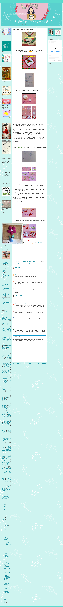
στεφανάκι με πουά (5, 285)
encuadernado (4, 386)
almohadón (4, 319)
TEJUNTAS (9, 489)
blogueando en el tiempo (6, 338)
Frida (6, 397)
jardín (9, 414)
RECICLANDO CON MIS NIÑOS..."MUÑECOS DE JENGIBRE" (7, 544)
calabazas (9, 345)
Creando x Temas (5, 367)
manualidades (5, 425)
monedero (4, 431)
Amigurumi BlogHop (5, 321)
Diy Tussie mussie (5, 263)
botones (4, 344)
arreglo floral (6, 331)
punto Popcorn (8, 457)
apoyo (4, 328)
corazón (7, 358)
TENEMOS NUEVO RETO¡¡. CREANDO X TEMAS (6, 280)
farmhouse (8, 390)
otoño (8, 440)
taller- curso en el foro (6, 484)
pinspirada (9, 448)
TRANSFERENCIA (5, 496)
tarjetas (3, 486)
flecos (8, 395)
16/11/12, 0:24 (22, 311)
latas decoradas (6, 418)
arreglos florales (5, 332)
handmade (4, 404)
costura (5, 362)
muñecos (9, 433)
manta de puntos (6, 424)
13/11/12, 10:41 (20, 295)
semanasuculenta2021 (5, 481)
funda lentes (7, 398)
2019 (4, 514)
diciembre (6, 525)
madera (3, 423)
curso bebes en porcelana (6, 373)
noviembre (6, 527)
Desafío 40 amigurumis (6, 382)
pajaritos (3, 441)
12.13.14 (6, 312)
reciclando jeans (5, 463)
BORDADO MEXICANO (6, 342)
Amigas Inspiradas (20, 263)
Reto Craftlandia (6, 470)
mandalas (9, 423)
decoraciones (4, 378)
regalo (3, 465)
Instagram (3, 414)
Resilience (4, 271)
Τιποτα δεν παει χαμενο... (5, 285)
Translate (3, 166)
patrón (3, 447)
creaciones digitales (7, 365)
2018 (4, 516)
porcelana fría (8, 454)
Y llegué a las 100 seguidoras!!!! (7, 584)
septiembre (6, 599)
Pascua (9, 443)
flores (3, 396)
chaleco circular (5, 354)
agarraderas (4, 315)
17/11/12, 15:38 (19, 317)
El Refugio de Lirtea (6, 278)
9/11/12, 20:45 (21, 267)
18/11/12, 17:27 (19, 328)
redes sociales (5, 464)
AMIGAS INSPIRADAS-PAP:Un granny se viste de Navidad (7, 577)
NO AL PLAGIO (8, 437)
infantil (9, 411)
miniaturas (5, 429)
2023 (4, 507)
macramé (6, 422)
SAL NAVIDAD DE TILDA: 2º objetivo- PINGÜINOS (7, 555)
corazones (4, 359)
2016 (4, 519)
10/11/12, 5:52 (34, 280)
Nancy (16, 295)
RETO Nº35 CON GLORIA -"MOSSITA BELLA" (7, 530)
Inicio (30, 363)
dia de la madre (5, 383)
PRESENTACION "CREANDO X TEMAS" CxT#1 (5, 305)
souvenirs (9, 482)
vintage (8, 497)
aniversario (9, 327)
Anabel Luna (17, 311)
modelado (9, 430)
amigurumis (5, 323)
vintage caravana (4, 498)
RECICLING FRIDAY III (6, 582)
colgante (4, 356)
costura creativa (5, 363)
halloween (6, 403)
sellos (6, 480)
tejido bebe (4, 488)
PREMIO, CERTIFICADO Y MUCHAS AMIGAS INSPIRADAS (7, 564)
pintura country (6, 449)
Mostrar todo (9, 308)
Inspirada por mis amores (5, 303)
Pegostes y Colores (6, 298)
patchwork (6, 444)
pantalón (9, 441)
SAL (6, 476)
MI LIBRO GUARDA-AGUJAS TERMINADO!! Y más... (7, 550)
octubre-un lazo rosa (7, 438)
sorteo (3, 482)
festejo (29, 263)
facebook (3, 389)
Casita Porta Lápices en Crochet (6, 295)
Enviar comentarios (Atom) (23, 366)
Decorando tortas (5, 379)
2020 (4, 512)
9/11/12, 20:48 (19, 274)
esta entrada (40, 242)
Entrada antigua (42, 363)
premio (6, 455)
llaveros (7, 420)
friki (9, 397)
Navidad (5, 436)
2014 (4, 520)
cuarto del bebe (5, 371)
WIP (8, 498)
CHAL (9, 353)
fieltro (8, 392)
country (3, 364)
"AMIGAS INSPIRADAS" (6, 587)
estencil (3, 388)
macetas (9, 421)
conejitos (3, 357)
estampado (7, 387)
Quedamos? (4, 458)
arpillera (9, 330)
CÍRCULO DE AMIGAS (5, 355)
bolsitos (3, 339)
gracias (9, 399)
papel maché (4, 443)
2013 (4, 522)
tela (4, 490)
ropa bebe (6, 474)
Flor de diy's (4, 262)
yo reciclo (3, 499)
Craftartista (4, 270)
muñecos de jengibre (7, 434)
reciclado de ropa (5, 462)
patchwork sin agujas (5, 446)
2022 (4, 509)
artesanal (4, 334)
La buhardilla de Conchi (5, 289)
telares (4, 492)
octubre (5, 597)
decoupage (4, 380)
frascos (3, 397)
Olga (16, 317)
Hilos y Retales (5, 265)
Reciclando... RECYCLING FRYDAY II (6, 595)
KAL (4, 416)
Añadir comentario (16, 336)
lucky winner (4, 421)
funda (3, 398)
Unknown (16, 288)
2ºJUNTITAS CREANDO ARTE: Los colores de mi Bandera (7, 569)
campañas (9, 348)
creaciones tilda (6, 366)
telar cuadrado (8, 491)
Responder (17, 271)
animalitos (3, 327)
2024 (4, 506)
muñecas (3, 433)
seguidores (9, 479)
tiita (15, 328)
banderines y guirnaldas (6, 335)
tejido (8, 487)
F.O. (8, 388)
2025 (4, 504)
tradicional (6, 495)
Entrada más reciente (18, 363)
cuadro (8, 370)
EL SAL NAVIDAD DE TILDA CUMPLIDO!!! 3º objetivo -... (7, 534)
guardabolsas (8, 401)
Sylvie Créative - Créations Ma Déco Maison (23, 280)
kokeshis (8, 416)
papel (8, 442)
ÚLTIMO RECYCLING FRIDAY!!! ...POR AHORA (7, 559)
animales (6, 326)
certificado (4, 353)
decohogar (8, 377)
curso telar (5, 374)
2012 (4, 524)
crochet (25, 263)
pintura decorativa (6, 450)
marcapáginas (4, 426)
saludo (3, 478)
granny (32, 263)
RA (8, 458)
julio (5, 602)
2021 (4, 511)
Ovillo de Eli (4, 293)
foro (8, 396)
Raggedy (3, 459)
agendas (3, 317)
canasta (4, 349)
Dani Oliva (17, 267)
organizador (6, 439)
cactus (9, 344)
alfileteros (4, 318)
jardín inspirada (7, 415)
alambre (7, 317)
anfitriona (8, 324)
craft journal (8, 364)
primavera (3, 456)
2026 (4, 503)
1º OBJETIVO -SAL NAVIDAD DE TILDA (7, 573)
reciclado (4, 461)
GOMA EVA (4, 399)
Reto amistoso (6, 468)
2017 (4, 517)
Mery (16, 274)
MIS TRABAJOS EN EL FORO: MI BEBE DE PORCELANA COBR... (7, 539)
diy (10, 383)
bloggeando (4, 337)
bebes (4, 336)
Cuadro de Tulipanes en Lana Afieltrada (6, 299)
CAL (4, 345)
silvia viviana (17, 303)
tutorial (3, 497)
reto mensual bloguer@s (6, 473)
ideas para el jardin (6, 409)
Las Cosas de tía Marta (5, 274)
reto (6, 467)
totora (9, 494)
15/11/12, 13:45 (23, 303)
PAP (34, 263)
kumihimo (3, 417)
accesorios (4, 314)
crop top (3, 370)
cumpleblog (4, 372)
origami (3, 440)
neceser (3, 437)
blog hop (8, 336)
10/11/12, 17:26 (21, 288)
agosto (5, 601)
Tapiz (9, 485)
